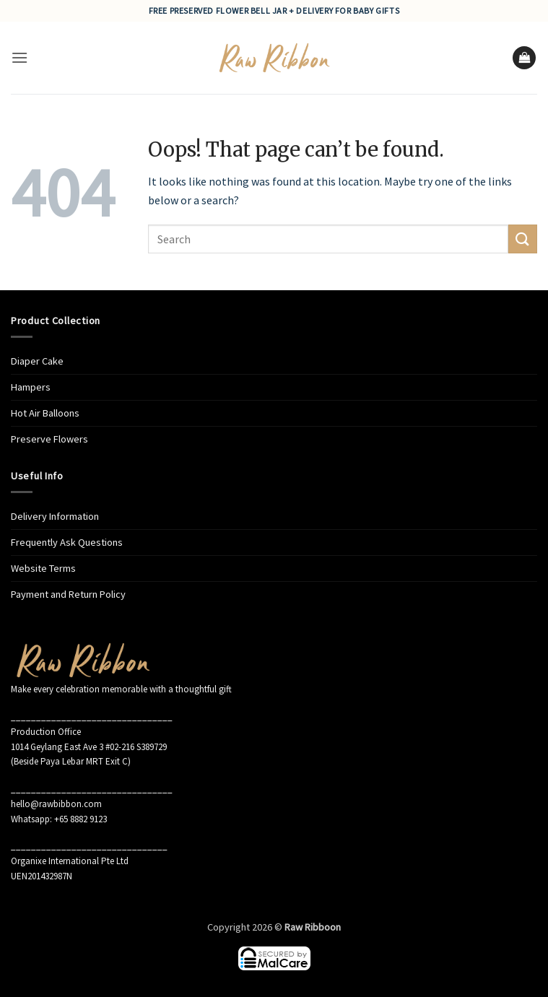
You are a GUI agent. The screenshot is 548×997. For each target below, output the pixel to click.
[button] (19, 57)
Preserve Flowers (49, 438)
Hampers (31, 386)
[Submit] (522, 239)
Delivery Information (55, 516)
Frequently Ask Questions (67, 542)
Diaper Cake (37, 360)
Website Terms (43, 568)
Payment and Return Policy (68, 594)
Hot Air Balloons (45, 412)
